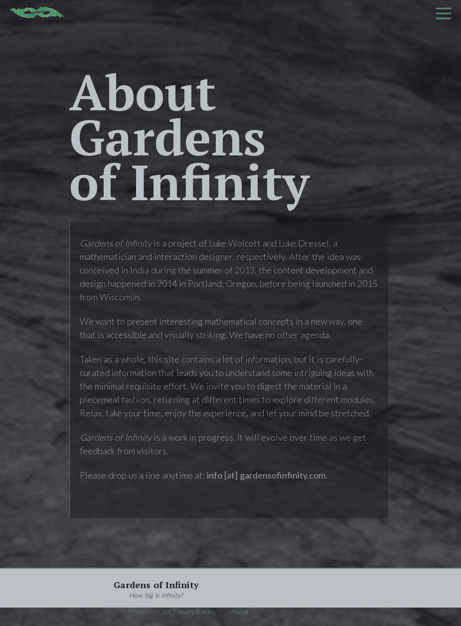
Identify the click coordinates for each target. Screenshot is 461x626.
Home (138, 611)
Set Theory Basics (188, 611)
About (240, 611)
